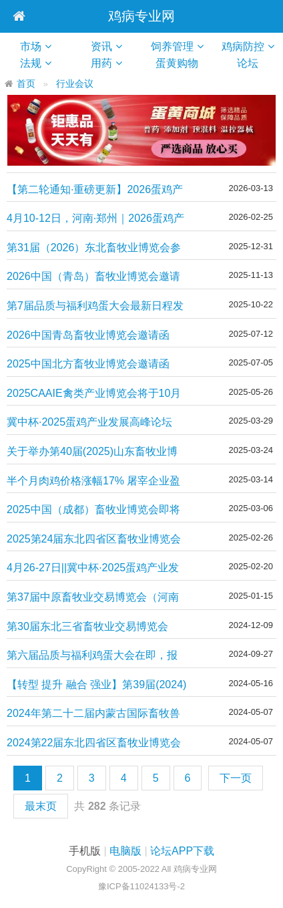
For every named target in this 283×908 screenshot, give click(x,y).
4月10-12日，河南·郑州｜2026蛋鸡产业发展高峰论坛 (95, 218)
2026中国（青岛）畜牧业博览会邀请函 (93, 277)
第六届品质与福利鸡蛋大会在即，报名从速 (92, 655)
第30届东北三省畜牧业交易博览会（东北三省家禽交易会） (87, 627)
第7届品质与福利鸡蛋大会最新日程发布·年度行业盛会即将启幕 (95, 306)
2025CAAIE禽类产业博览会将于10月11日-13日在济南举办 (94, 394)
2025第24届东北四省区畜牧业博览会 (94, 539)
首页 (26, 84)
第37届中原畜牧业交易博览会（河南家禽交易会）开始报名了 (93, 597)
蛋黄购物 (182, 63)
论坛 (253, 63)
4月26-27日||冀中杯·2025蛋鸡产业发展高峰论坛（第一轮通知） (93, 568)
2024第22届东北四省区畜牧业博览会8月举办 (94, 743)
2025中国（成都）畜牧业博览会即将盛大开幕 (93, 510)
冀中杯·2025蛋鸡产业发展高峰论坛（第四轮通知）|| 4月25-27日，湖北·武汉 (93, 422)
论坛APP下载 (182, 851)
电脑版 (125, 851)
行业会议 (74, 84)
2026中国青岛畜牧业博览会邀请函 (88, 335)
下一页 (236, 778)
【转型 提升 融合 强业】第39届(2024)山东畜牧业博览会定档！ (96, 685)
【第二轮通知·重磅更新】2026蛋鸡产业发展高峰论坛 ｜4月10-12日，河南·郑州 (96, 190)
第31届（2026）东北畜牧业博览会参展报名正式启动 (94, 248)
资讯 (101, 46)
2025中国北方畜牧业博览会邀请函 (88, 363)
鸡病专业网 (141, 16)
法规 (30, 63)
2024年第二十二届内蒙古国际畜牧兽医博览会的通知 (93, 714)
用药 (101, 63)
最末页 (41, 806)
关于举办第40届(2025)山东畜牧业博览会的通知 (92, 452)
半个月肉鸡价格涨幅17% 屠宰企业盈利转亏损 (93, 481)
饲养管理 (172, 46)
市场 (30, 46)
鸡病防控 (243, 46)
